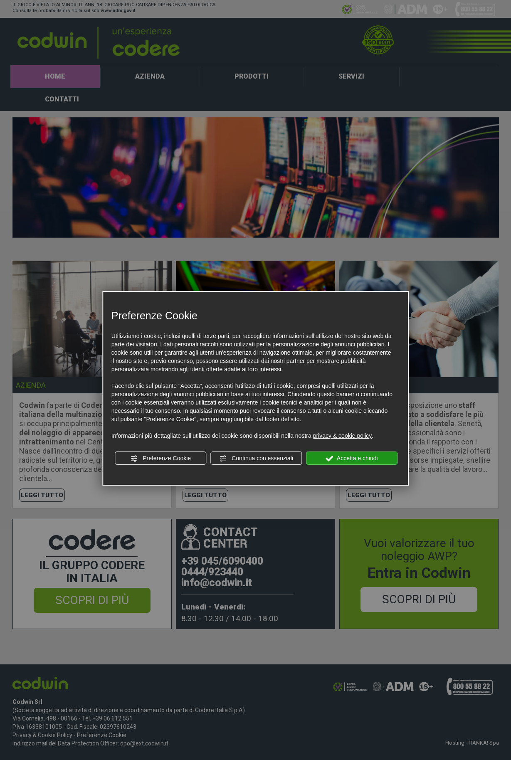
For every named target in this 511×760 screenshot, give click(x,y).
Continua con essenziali (256, 458)
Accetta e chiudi (352, 458)
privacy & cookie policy (342, 435)
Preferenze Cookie (160, 458)
